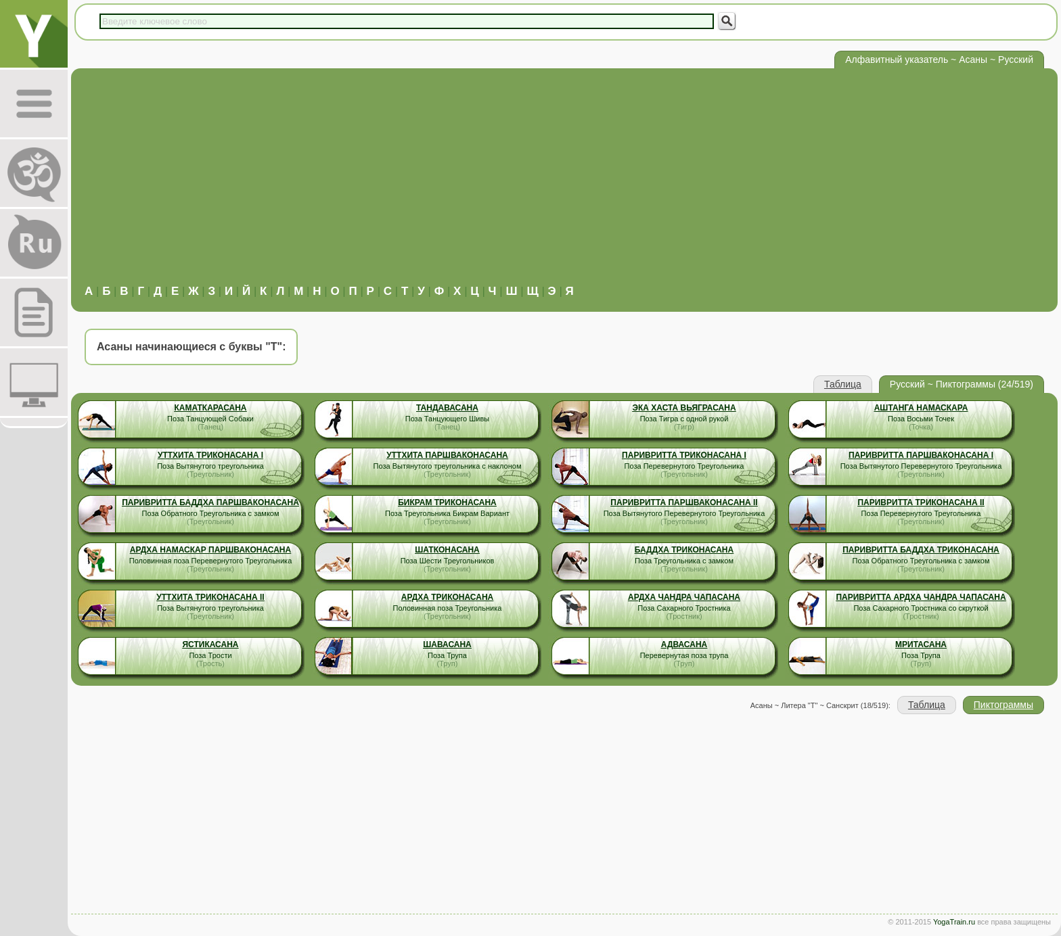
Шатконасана (447, 550)
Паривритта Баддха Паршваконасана (210, 502)
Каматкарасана (210, 408)
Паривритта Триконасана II (920, 502)
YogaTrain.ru (954, 922)
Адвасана (684, 644)
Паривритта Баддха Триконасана (920, 550)
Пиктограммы (1003, 704)
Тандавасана (447, 408)
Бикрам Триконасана (447, 502)
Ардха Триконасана (447, 597)
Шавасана (447, 644)
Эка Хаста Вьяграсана (684, 408)
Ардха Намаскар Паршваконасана (210, 550)
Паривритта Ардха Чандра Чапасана (921, 597)
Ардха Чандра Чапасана (684, 597)
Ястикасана (210, 644)
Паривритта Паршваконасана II (683, 502)
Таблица (842, 384)
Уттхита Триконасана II (210, 597)
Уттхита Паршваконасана (446, 455)
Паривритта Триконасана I (684, 455)
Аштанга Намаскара (921, 408)
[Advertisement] (564, 183)
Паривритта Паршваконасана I (921, 455)
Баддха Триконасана (684, 550)
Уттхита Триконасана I (210, 455)
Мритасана (921, 644)
